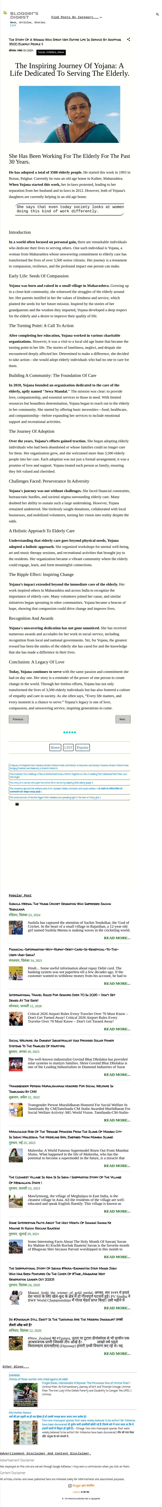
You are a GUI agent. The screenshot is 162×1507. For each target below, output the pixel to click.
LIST (68, 747)
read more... (117, 938)
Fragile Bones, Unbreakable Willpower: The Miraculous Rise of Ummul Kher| (85, 1383)
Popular (83, 747)
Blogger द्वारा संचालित (81, 1486)
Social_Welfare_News (51, 52)
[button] (128, 40)
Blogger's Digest (24, 15)
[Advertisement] (150, 80)
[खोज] (157, 15)
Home (55, 747)
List (13, 25)
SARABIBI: (38, 1377)
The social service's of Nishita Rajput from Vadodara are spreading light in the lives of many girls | (55, 797)
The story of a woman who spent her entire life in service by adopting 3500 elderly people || (51, 782)
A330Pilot (77, 1492)
